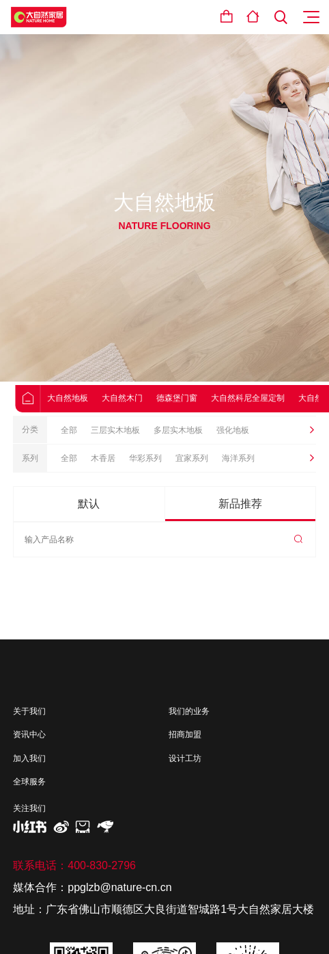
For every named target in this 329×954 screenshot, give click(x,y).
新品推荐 (240, 503)
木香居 (103, 458)
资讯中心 (29, 734)
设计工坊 (185, 758)
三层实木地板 (115, 430)
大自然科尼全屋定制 (259, 398)
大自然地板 (79, 398)
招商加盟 (185, 734)
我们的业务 (189, 711)
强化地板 (232, 430)
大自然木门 (133, 398)
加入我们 (29, 758)
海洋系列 (238, 458)
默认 (89, 503)
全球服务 (29, 781)
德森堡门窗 (188, 398)
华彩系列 (145, 458)
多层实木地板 (178, 430)
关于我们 (29, 711)
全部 (69, 430)
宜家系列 (191, 458)
